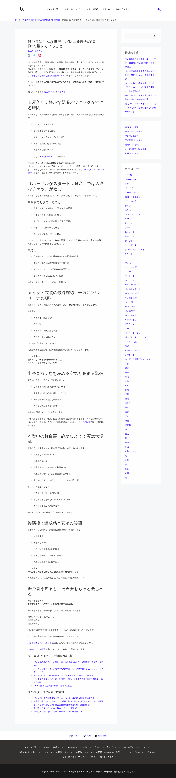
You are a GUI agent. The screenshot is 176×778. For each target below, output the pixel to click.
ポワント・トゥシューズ (135, 337)
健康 (127, 372)
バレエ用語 (130, 307)
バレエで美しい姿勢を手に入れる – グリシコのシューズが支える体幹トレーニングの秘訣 (140, 87)
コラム (128, 210)
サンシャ (129, 223)
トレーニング (131, 267)
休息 (127, 364)
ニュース (129, 271)
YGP (127, 184)
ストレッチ (130, 232)
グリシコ (129, 206)
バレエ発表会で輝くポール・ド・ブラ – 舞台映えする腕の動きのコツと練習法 (140, 63)
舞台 (127, 443)
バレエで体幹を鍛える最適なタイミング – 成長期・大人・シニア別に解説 (140, 75)
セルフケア (130, 236)
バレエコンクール (133, 289)
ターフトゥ (130, 241)
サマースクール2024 (73, 751)
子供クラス (100, 746)
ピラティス (130, 324)
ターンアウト (131, 245)
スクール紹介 (44, 746)
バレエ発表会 (131, 315)
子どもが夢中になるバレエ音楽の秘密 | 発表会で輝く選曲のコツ (62, 704)
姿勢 (127, 390)
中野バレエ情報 (132, 136)
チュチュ (129, 258)
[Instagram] (101, 735)
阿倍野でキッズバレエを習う (40, 642)
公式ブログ (152, 751)
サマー (128, 219)
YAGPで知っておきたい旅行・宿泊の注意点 (53, 685)
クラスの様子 (131, 201)
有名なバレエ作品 (112, 751)
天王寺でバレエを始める (54, 92)
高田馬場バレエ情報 (134, 131)
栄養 (127, 412)
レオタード (130, 355)
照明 (127, 421)
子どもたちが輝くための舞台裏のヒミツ (49, 75)
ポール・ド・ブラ (133, 333)
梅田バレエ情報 (132, 145)
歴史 (127, 416)
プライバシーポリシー (88, 756)
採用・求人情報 (69, 756)
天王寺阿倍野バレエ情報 (135, 149)
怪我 (127, 394)
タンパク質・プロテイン (135, 250)
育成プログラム (113, 746)
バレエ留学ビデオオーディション (137, 746)
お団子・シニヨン (133, 197)
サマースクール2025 (93, 751)
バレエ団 (129, 302)
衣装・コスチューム (134, 451)
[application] (59, 9)
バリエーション (132, 285)
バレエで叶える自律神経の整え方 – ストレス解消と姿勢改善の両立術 (64, 697)
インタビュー (131, 188)
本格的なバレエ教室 (36, 649)
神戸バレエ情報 (132, 153)
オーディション (132, 193)
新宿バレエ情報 (132, 127)
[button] (159, 9)
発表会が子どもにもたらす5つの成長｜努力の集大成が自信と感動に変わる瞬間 (68, 700)
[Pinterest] (39, 55)
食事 (127, 473)
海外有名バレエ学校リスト (30, 751)
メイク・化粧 (131, 342)
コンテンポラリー (133, 214)
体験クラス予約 (106, 756)
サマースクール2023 (53, 751)
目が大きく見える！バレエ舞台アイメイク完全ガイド (57, 707)
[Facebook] (29, 55)
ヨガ (127, 346)
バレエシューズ (132, 293)
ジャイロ (129, 228)
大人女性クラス (86, 746)
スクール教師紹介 (69, 746)
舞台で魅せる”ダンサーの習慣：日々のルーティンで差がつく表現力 (63, 675)
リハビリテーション (134, 350)
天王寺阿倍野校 (46, 156)
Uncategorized (131, 179)
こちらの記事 (84, 422)
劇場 (127, 377)
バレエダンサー (132, 298)
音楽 (127, 469)
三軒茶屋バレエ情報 (134, 140)
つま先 (128, 263)
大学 (127, 381)
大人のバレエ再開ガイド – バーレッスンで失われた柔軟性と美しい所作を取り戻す (140, 108)
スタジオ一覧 (30, 746)
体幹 (127, 368)
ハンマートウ (131, 320)
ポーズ (128, 328)
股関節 (128, 425)
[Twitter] (34, 55)
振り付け (129, 403)
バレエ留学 (130, 311)
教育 (127, 407)
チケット (129, 254)
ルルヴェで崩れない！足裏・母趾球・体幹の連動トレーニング (61, 710)
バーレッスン (131, 280)
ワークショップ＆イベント (133, 751)
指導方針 (56, 746)
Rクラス (128, 175)
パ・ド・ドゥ (131, 276)
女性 (127, 385)
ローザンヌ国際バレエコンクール (139, 359)
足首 (127, 460)
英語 (127, 447)
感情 (127, 399)
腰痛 (127, 434)
